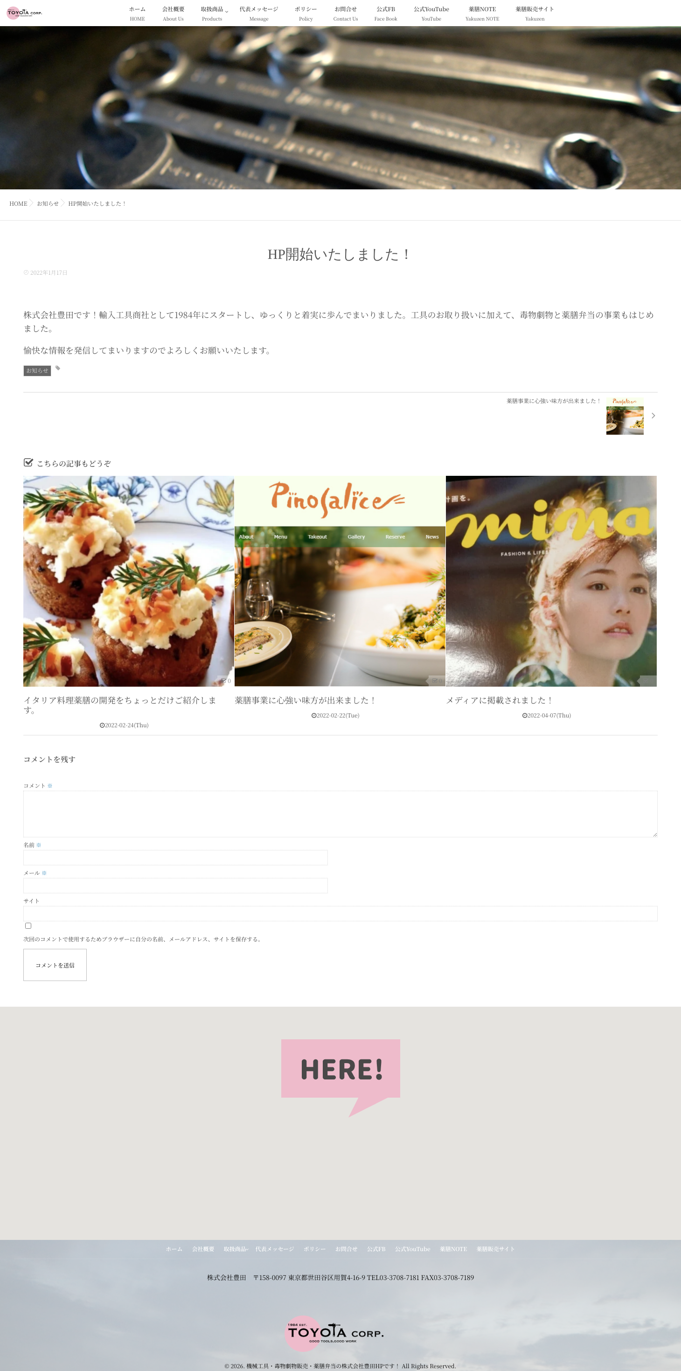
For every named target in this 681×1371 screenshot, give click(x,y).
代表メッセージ (259, 14)
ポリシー (306, 14)
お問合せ (346, 14)
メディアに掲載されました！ (500, 700)
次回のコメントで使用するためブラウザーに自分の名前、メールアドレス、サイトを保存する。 (143, 939)
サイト (31, 901)
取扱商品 (212, 14)
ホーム (137, 14)
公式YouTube (431, 14)
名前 (32, 845)
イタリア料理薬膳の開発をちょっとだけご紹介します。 (119, 705)
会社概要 (173, 14)
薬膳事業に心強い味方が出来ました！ (306, 700)
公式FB (385, 14)
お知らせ (37, 371)
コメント (38, 786)
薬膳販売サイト (534, 14)
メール (35, 873)
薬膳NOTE (482, 14)
